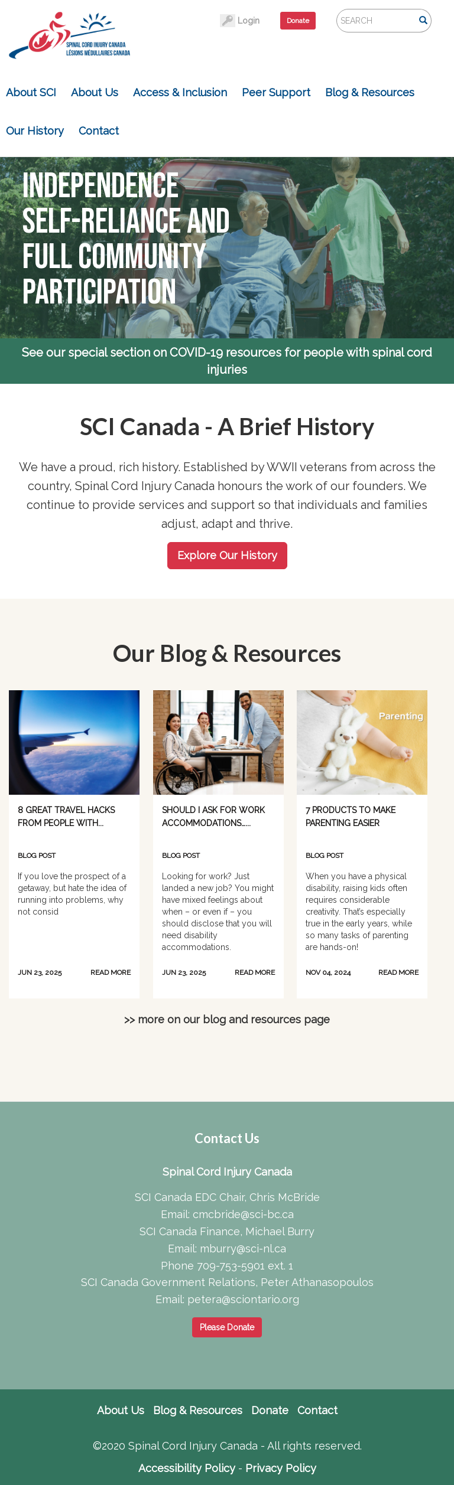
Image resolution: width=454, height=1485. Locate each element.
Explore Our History (227, 555)
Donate (298, 21)
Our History (35, 131)
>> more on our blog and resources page (227, 1019)
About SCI (31, 92)
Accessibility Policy (186, 1468)
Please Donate (227, 1327)
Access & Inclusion (180, 92)
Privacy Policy (280, 1468)
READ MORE (110, 972)
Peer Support (276, 92)
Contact (99, 131)
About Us (94, 92)
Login (249, 20)
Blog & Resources (369, 92)
